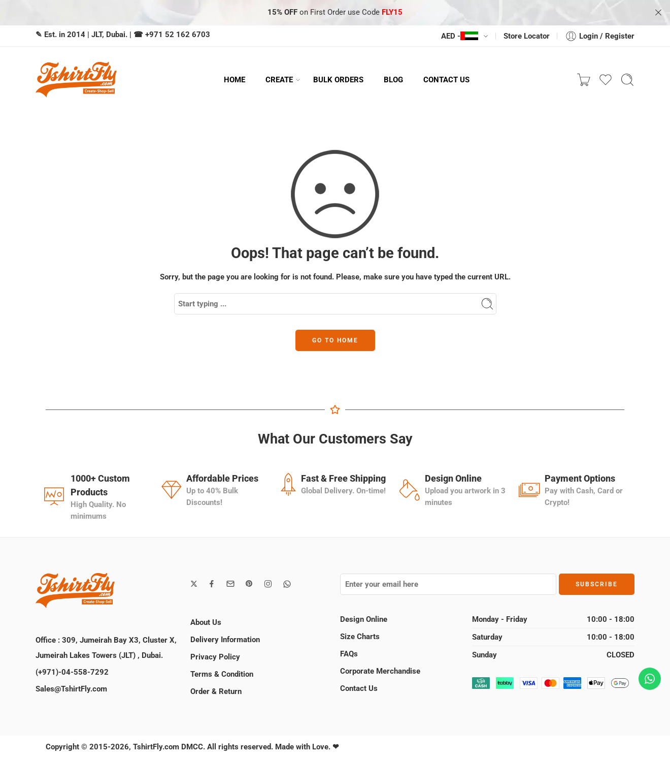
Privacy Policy (215, 656)
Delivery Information (225, 639)
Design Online (363, 619)
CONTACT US (446, 79)
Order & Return (216, 691)
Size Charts (360, 636)
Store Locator (527, 36)
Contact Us (359, 688)
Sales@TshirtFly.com (71, 688)
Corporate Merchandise (380, 671)
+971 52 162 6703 (177, 34)
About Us (205, 622)
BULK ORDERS (338, 79)
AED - (459, 36)
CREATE (279, 80)
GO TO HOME (335, 340)
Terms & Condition (221, 674)
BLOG (393, 79)
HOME (234, 79)
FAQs (349, 653)
